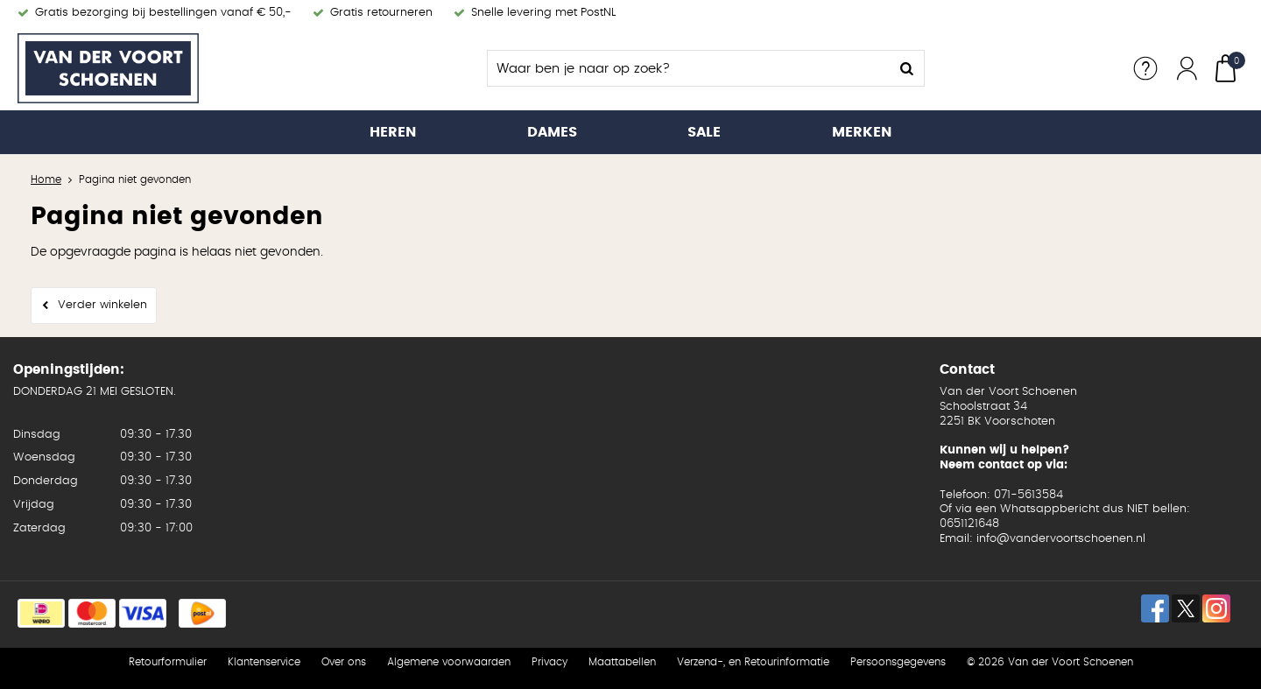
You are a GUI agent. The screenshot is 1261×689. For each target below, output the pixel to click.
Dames (552, 132)
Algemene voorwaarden (449, 662)
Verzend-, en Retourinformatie (753, 662)
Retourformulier (168, 662)
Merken (861, 132)
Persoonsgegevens (898, 662)
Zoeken (906, 68)
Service (1145, 68)
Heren (393, 132)
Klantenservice (264, 662)
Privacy (549, 662)
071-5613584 (1028, 495)
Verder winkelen (102, 305)
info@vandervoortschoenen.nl (1060, 539)
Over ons (343, 662)
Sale (704, 132)
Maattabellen (622, 662)
